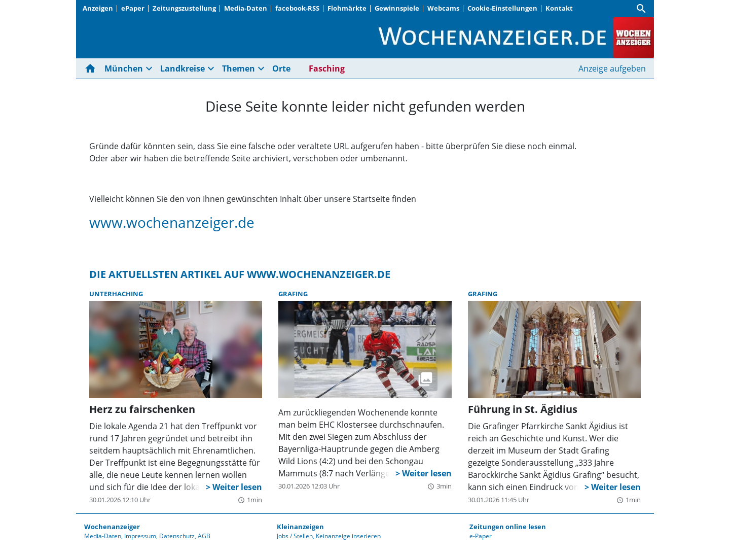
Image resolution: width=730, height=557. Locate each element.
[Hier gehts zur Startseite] (92, 68)
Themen (238, 68)
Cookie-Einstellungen (502, 8)
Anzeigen (98, 8)
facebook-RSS (297, 8)
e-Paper (480, 536)
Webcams (443, 8)
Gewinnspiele (397, 8)
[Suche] (641, 9)
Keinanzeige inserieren (348, 536)
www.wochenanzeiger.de (171, 222)
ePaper (132, 8)
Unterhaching (116, 293)
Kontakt (559, 8)
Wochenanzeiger (112, 526)
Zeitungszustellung (184, 8)
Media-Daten (245, 8)
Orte (281, 68)
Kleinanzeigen (300, 526)
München (123, 68)
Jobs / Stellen (295, 536)
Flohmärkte (347, 8)
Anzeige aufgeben (612, 68)
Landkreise (182, 68)
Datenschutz (177, 536)
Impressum (140, 536)
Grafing (293, 293)
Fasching (327, 68)
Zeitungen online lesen (507, 526)
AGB (204, 536)
